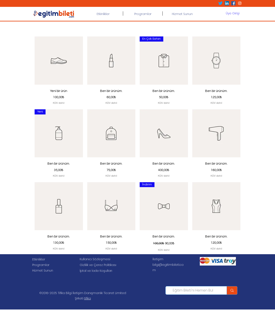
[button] (142, 13)
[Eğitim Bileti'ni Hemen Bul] (193, 290)
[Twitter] (220, 3)
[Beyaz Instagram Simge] (240, 3)
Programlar (40, 265)
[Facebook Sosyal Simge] (233, 3)
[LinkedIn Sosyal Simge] (227, 3)
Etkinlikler (38, 259)
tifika (87, 298)
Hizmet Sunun (42, 270)
